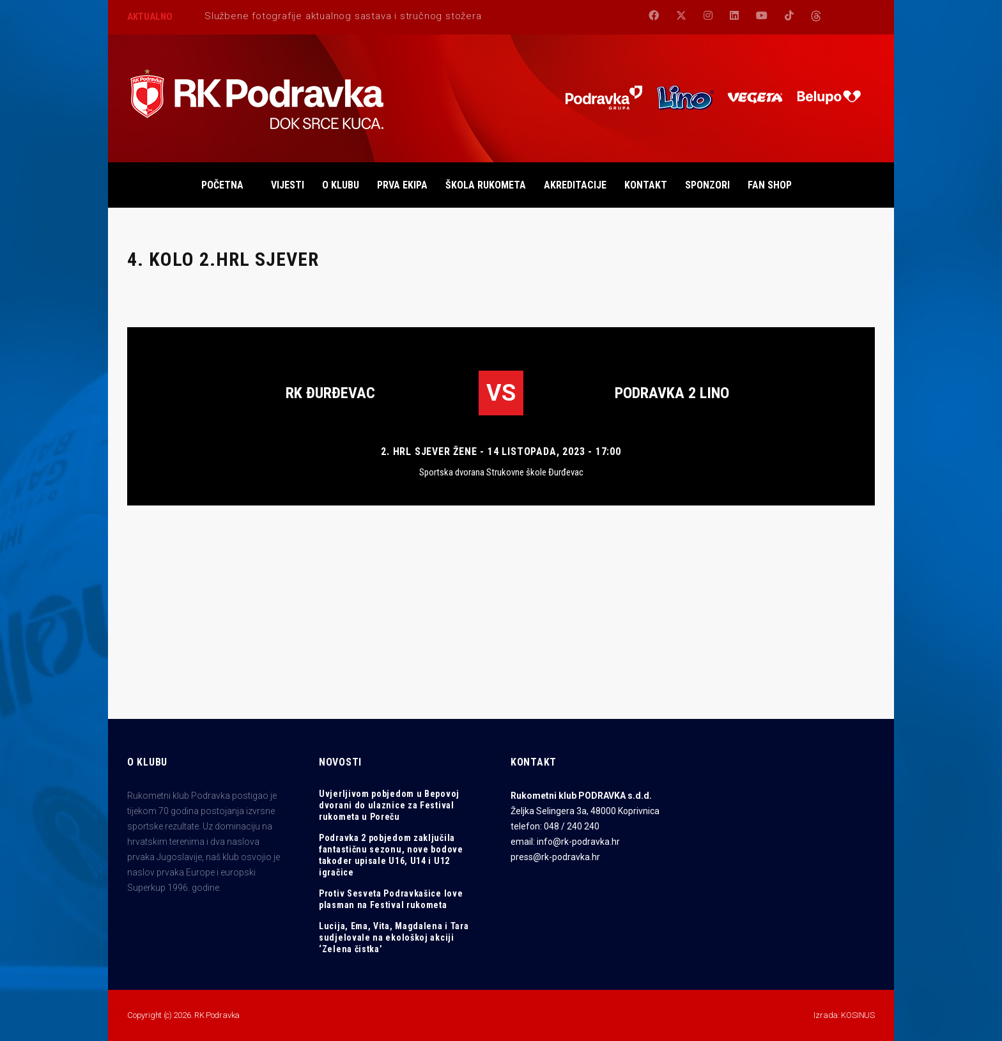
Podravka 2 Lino (672, 393)
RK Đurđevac (330, 393)
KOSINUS (858, 1015)
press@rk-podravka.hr (555, 857)
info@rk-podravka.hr (578, 842)
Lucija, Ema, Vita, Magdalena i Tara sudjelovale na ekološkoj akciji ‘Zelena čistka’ (394, 937)
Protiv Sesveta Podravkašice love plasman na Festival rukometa (391, 899)
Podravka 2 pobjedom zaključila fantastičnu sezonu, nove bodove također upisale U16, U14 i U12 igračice (391, 855)
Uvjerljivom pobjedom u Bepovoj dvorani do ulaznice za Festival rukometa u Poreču (389, 805)
